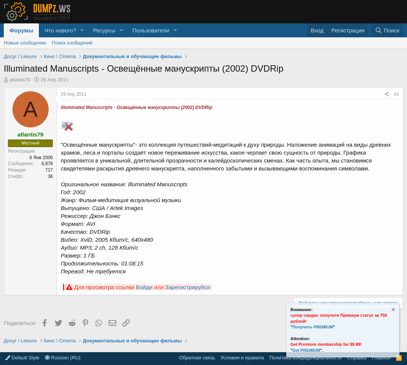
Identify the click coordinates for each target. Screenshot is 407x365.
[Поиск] (387, 30)
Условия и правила (242, 357)
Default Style (22, 357)
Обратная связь (197, 357)
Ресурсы (104, 30)
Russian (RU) (63, 357)
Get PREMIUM (306, 350)
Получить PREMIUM (312, 327)
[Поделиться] (387, 94)
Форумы (21, 30)
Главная (381, 357)
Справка (357, 357)
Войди (144, 287)
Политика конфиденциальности (305, 357)
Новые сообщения (25, 43)
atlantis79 (20, 80)
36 (50, 176)
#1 (396, 94)
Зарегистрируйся (187, 287)
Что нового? (60, 30)
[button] (82, 30)
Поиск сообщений (72, 43)
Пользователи (150, 30)
